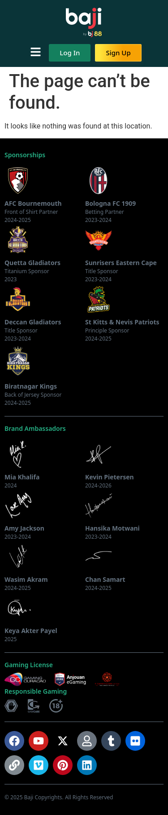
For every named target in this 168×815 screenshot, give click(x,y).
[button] (35, 52)
